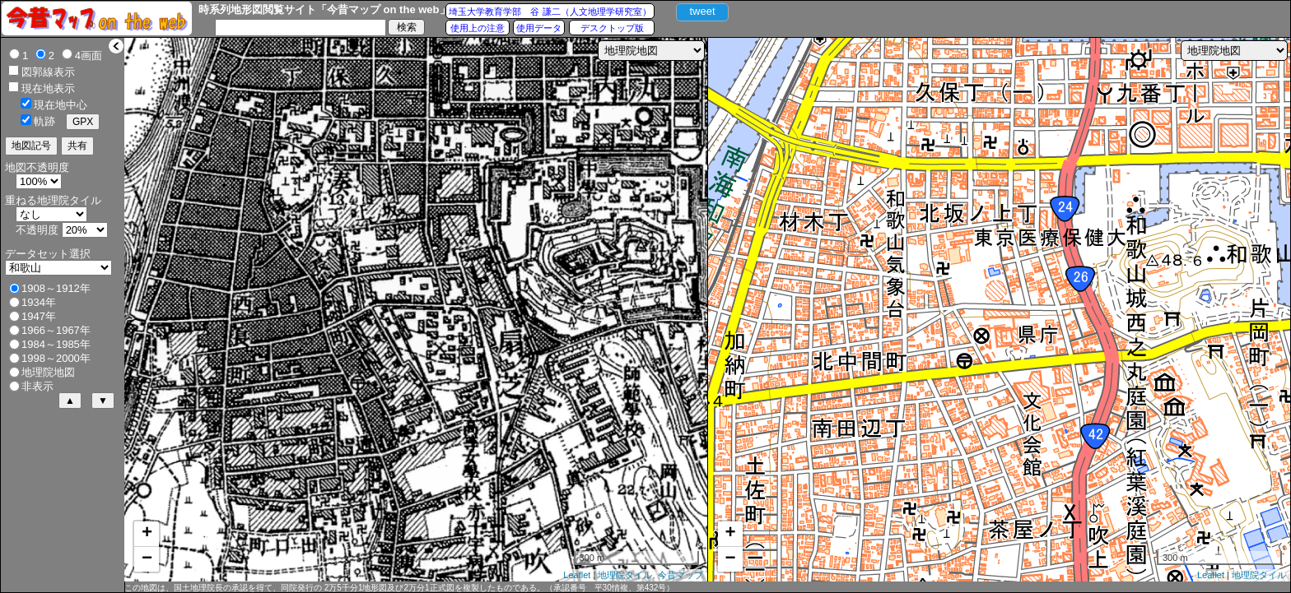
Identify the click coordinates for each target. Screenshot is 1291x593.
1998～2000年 (56, 358)
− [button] (147, 559)
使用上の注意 (477, 28)
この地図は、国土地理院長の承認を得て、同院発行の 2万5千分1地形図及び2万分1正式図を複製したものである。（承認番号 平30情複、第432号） (399, 587)
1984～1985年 (56, 344)
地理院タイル (625, 575)
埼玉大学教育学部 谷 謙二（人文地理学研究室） (549, 11)
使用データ (539, 28)
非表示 (37, 386)
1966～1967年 (56, 330)
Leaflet (576, 575)
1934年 (38, 302)
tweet (702, 11)
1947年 (38, 316)
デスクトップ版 (612, 28)
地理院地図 (48, 372)
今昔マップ (680, 575)
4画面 (88, 55)
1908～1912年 (56, 288)
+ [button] (147, 533)
